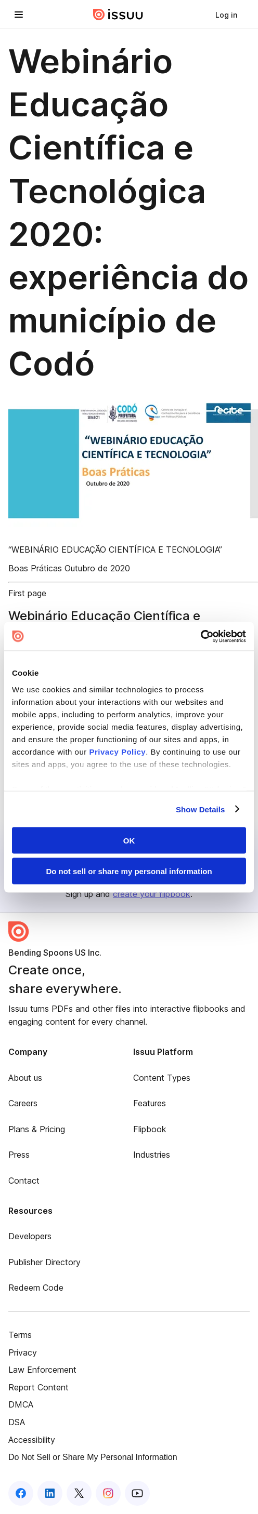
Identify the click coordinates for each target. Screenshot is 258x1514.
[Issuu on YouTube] (137, 1493)
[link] (226, 14)
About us (25, 1078)
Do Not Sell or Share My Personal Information (92, 1457)
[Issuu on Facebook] (20, 1493)
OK (129, 840)
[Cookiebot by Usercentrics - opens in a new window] (200, 636)
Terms (20, 1335)
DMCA (20, 1404)
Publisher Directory (44, 1262)
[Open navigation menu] (18, 14)
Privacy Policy (117, 751)
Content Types (161, 1078)
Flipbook (149, 1129)
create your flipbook (151, 894)
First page (27, 593)
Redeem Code (35, 1287)
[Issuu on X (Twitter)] (79, 1493)
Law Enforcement (42, 1369)
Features (149, 1103)
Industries (151, 1154)
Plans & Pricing (36, 1129)
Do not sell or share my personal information (129, 870)
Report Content (38, 1387)
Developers (29, 1236)
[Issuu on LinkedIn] (49, 1493)
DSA (16, 1422)
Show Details (200, 809)
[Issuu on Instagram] (108, 1493)
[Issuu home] (118, 14)
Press (19, 1154)
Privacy (22, 1352)
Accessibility (31, 1440)
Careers (22, 1103)
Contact (24, 1180)
